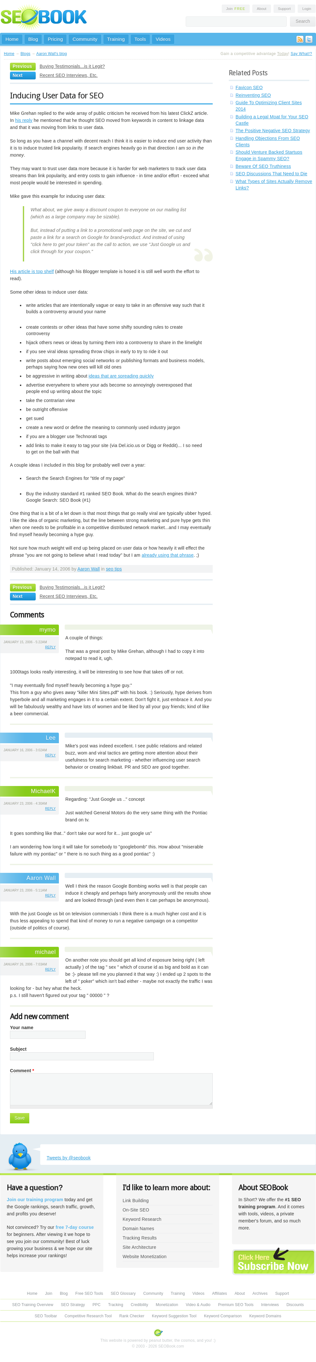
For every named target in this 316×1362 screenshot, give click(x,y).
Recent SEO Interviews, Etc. (69, 75)
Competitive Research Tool (88, 1316)
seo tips (114, 568)
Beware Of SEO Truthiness (263, 166)
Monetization (167, 1305)
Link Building (136, 1200)
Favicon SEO (249, 87)
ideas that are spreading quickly (120, 376)
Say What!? (301, 53)
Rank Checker (131, 1316)
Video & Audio (198, 1305)
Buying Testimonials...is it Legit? (72, 66)
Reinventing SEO (253, 95)
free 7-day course (75, 1227)
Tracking (115, 1305)
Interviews (270, 1305)
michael (45, 952)
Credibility (139, 1305)
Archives (260, 1293)
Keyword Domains (265, 1316)
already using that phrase (167, 555)
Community (84, 39)
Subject (18, 1049)
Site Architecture (139, 1247)
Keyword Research (142, 1219)
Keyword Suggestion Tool (174, 1316)
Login (306, 9)
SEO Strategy (73, 1305)
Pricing (55, 39)
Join (236, 9)
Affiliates (219, 1293)
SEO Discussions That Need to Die (271, 173)
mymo (48, 629)
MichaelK (43, 791)
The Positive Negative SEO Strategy (273, 130)
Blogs (26, 53)
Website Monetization (144, 1256)
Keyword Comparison (223, 1316)
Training (116, 39)
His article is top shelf (32, 271)
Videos (163, 39)
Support (284, 9)
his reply (24, 120)
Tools (140, 39)
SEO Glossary (123, 1293)
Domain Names (138, 1228)
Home (12, 39)
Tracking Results (140, 1237)
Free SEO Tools (89, 1293)
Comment (22, 1070)
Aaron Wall (89, 568)
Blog (33, 39)
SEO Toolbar (46, 1316)
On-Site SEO (136, 1209)
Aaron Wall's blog (51, 53)
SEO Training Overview (32, 1305)
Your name (21, 1027)
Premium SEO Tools (236, 1305)
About (261, 9)
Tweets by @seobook (69, 1157)
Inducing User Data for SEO (57, 95)
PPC (96, 1305)
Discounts (295, 1305)
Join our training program (35, 1199)
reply (50, 647)
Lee (51, 738)
